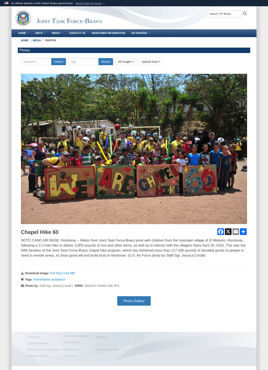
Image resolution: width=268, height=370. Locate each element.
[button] (90, 3)
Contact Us (77, 33)
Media (57, 33)
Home (23, 33)
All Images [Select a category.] (126, 61)
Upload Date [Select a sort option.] (151, 61)
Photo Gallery (134, 301)
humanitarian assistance (49, 279)
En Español (141, 33)
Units (40, 33)
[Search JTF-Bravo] (224, 13)
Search (58, 61)
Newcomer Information (108, 33)
